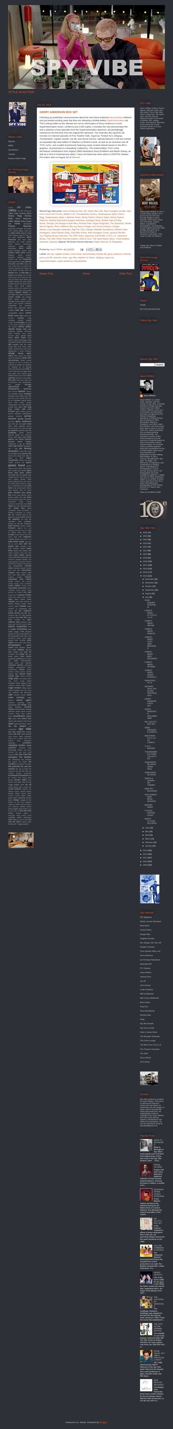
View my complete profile (150, 492)
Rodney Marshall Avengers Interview (66, 220)
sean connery (16, 697)
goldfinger (12, 433)
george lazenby (24, 419)
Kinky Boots (26, 221)
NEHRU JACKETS (158, 1273)
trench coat (12, 782)
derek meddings (25, 351)
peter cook (21, 638)
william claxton (14, 813)
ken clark (17, 506)
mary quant (19, 555)
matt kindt (24, 557)
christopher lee (15, 305)
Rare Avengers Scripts (115, 211)
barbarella (27, 259)
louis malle (27, 532)
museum (21, 595)
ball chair (18, 259)
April (147, 835)
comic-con (27, 316)
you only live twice (19, 820)
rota (21, 690)
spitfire (29, 724)
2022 (145, 547)
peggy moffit (19, 632)
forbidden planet (20, 400)
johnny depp (16, 495)
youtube (24, 822)
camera (11, 292)
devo (16, 356)
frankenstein (12, 405)
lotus (19, 532)
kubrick (11, 513)
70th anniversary (25, 211)
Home (86, 273)
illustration (13, 451)
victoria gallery (20, 795)
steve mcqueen (25, 736)
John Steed (14, 221)
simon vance (20, 711)
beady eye (27, 264)
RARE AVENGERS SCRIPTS (151, 730)
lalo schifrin (16, 515)
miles (14, 575)
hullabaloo (27, 446)
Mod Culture (145, 1002)
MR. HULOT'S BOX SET (150, 723)
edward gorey (26, 373)
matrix (10, 557)
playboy (21, 650)
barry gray (12, 262)
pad (17, 622)
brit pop (23, 281)
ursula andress (14, 789)
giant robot (12, 426)
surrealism (27, 743)
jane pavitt (22, 470)
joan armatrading (14, 486)
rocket (18, 685)
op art (24, 613)
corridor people (24, 320)
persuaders (15, 636)
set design (22, 705)
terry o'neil (27, 752)
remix (29, 667)
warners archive (26, 804)
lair (9, 515)
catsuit (16, 299)
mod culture (25, 579)
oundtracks (12, 617)
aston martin (25, 248)
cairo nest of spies (25, 290)
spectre (20, 721)
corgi (29, 318)
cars (13, 294)
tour (29, 780)
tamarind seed (25, 748)
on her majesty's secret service (19, 612)
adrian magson (13, 235)
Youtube (11, 154)
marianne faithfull (19, 548)
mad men (18, 537)
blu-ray (50, 254)
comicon (11, 318)
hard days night (20, 437)
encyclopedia (12, 382)
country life (12, 322)
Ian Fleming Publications (150, 960)
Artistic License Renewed (150, 921)
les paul (24, 519)
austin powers (24, 255)
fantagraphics (13, 389)
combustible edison (16, 313)
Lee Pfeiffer (14, 224)
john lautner (13, 490)
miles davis (21, 575)
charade (11, 301)
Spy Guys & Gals (147, 1028)
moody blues (26, 586)
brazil (21, 279)
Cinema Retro (25, 213)
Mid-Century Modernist (149, 998)
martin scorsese (13, 553)
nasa (10, 599)
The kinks (27, 229)
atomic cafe (26, 251)
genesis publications (23, 413)
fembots (15, 394)
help (16, 439)
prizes (28, 656)
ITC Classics (145, 968)
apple (29, 246)
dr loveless (25, 362)
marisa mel (17, 551)
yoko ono (12, 819)
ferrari (21, 394)
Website (11, 141)
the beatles (25, 757)
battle (18, 264)
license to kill (13, 524)
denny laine (27, 349)
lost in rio (24, 530)
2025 (145, 536)
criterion (21, 327)
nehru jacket (19, 599)
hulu (9, 448)
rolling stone (26, 688)
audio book (20, 253)
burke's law (18, 288)
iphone (10, 456)
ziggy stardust (23, 824)
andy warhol (26, 242)
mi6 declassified (15, 566)
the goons (12, 762)
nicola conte (26, 604)
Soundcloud (13, 150)
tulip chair (22, 782)
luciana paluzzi (19, 534)
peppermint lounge (14, 634)
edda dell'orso (17, 371)
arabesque (12, 248)
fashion (21, 391)
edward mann (13, 375)
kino (23, 508)
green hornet (25, 433)
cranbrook (21, 325)
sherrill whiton (20, 709)
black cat (28, 270)
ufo (26, 784)
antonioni (11, 246)
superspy (11, 743)
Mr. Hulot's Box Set (93, 211)
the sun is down (22, 769)
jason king (13, 473)
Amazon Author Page (17, 158)
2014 (145, 576)
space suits (12, 721)
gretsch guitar (14, 435)
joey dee (24, 486)
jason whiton (25, 473)
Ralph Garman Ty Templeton (108, 242)
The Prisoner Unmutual (149, 1049)
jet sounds (11, 483)
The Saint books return (104, 238)
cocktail (11, 310)
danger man (21, 329)
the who (25, 771)
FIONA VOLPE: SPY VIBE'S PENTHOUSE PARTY (159, 1355)
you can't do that (22, 819)
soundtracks (19, 716)
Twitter (159, 245)
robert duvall (19, 681)
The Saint (144, 1053)
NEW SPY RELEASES (151, 790)
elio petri (12, 380)
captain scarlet (62, 254)
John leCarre (145, 985)
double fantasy (26, 360)
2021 (145, 551)
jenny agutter (13, 479)
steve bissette (26, 734)
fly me (10, 400)
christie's (28, 303)
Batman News (73, 217)
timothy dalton (20, 780)
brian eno (27, 279)
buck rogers (26, 286)
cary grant (19, 294)
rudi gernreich (25, 692)
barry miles (20, 262)
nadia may (12, 597)
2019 (145, 558)
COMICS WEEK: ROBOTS (150, 631)
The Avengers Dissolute (150, 1036)
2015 (145, 572)
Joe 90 (143, 981)
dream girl (11, 369)
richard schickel (25, 676)
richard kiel (13, 674)
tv (27, 782)
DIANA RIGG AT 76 (150, 682)
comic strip (18, 316)
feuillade (27, 394)
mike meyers (21, 573)
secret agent (23, 700)
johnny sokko (13, 497)
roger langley (26, 685)
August (148, 593)
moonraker (12, 588)
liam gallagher (24, 521)
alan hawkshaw (18, 237)
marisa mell (26, 551)
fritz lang (27, 407)
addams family (25, 233)
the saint (24, 766)
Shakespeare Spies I (55, 217)
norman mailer (13, 606)
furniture (11, 411)
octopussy (23, 609)
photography (14, 645)
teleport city (22, 750)
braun (17, 279)
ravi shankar (26, 663)
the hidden (23, 762)
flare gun (28, 398)
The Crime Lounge (147, 1041)
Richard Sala (145, 1015)
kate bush (24, 504)
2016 (145, 569)
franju (29, 400)
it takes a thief (19, 457)
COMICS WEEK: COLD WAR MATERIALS (150, 642)
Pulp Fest (144, 1007)
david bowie (20, 338)
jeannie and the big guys (22, 477)
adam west (15, 233)
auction (11, 253)
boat (15, 275)
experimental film (19, 387)
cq (26, 322)
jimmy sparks (20, 483)
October (148, 586)
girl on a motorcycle (22, 428)
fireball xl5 (101, 254)
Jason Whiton (149, 396)
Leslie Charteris (146, 990)
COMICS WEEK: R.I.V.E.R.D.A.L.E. (151, 614)
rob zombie (23, 679)
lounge (11, 534)
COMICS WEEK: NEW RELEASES (151, 655)
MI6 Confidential (147, 994)
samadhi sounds (20, 695)
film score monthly (18, 398)
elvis (26, 380)
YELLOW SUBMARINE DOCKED (159, 1248)
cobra (29, 308)
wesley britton (25, 806)
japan (29, 470)
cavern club (26, 299)
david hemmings (20, 340)
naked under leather (24, 597)
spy (9, 726)
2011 (145, 858)
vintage (16, 800)
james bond (16, 465)
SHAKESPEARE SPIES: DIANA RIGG (150, 765)
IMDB (10, 146)
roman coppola (14, 690)
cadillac (16, 290)
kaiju (21, 502)
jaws (10, 475)
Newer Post (46, 273)
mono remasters (25, 584)
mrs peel (27, 592)
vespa (17, 793)
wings (18, 815)
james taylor (18, 468)
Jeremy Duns (145, 977)
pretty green (13, 656)
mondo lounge (13, 584)
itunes (21, 460)
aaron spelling (13, 231)
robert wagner (21, 683)
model (10, 581)
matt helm (16, 557)
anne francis (14, 244)
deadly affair (12, 347)
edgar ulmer (16, 373)
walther (17, 804)
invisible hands (16, 454)
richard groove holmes (23, 672)
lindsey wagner (26, 526)
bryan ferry (13, 286)
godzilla (21, 430)
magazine (27, 537)
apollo (21, 246)
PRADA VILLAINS (158, 1166)
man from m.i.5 (25, 539)
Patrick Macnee (19, 226)
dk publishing (17, 358)
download (11, 362)
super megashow (24, 741)
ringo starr (13, 678)
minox (29, 575)
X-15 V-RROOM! (150, 747)
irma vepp (17, 456)
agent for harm (24, 235)
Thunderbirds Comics (86, 214)
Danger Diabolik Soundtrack (99, 229)
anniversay (27, 244)
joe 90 (49, 257)
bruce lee (18, 284)
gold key (28, 430)
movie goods (21, 590)
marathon (23, 546)
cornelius (11, 320)
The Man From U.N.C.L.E (150, 1045)
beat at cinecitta (22, 266)
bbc (21, 264)
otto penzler (26, 615)
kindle (16, 508)
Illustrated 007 (146, 964)
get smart (27, 424)
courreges (20, 322)
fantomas (27, 389)
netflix (29, 599)
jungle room (23, 499)
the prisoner (14, 766)
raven (17, 663)
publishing (20, 659)
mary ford (23, 553)
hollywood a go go (16, 444)
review (21, 669)
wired (29, 815)
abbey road (23, 231)
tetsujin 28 (11, 754)
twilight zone (19, 784)
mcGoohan (21, 562)
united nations (13, 787)
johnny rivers (26, 495)
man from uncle (16, 541)
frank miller (13, 402)
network (57, 257)
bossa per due (26, 277)
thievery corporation (23, 773)
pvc (9, 661)
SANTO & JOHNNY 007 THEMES (150, 781)
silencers (11, 711)
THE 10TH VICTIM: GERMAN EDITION (158, 1327)
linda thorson (14, 526)
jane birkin (27, 468)
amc (17, 242)
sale (10, 694)
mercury (19, 564)
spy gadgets (20, 726)
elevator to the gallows (23, 378)
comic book (76, 254)
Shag (142, 1019)
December (149, 579)
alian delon (22, 240)
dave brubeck (14, 333)
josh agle (22, 497)
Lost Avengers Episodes (59, 229)
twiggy (10, 784)
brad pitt (11, 279)
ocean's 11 (13, 609)
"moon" (10, 207)
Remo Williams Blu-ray (65, 226)
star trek (17, 734)
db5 (9, 344)
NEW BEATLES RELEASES (159, 1382)
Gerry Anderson (146, 955)
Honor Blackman (23, 219)
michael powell (19, 568)
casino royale (14, 297)
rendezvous (12, 669)
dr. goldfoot (27, 365)
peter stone (18, 643)
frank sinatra (25, 402)
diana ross (22, 356)
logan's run (22, 528)
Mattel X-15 (69, 214)
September (150, 590)
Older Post (125, 273)
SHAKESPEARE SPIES (150, 773)
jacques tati (19, 462)
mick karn (16, 570)
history (28, 441)
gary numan (20, 411)
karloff (18, 504)
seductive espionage (16, 703)
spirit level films (20, 724)
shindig (28, 709)
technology (12, 750)
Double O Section (147, 947)
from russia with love (19, 409)
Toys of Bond (145, 1058)
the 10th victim (22, 754)
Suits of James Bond (148, 1032)
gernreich (11, 421)
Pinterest (147, 247)
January (148, 846)
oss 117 (18, 615)
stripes (10, 738)
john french (27, 488)
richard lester (25, 674)
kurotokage (18, 513)
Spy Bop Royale (146, 1023)
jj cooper (28, 483)
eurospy (28, 384)
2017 (145, 565)
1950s (28, 207)
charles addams (20, 301)
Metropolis (27, 224)
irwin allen (26, 456)
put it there (27, 659)
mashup (28, 555)
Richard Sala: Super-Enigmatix (94, 223)
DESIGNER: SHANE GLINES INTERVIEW (159, 1192)
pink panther (20, 647)
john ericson (17, 488)
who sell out (15, 811)
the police (28, 764)
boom (25, 275)
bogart (20, 275)
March (148, 839)
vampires (25, 789)
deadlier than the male (22, 344)
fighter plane (24, 396)
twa (30, 782)
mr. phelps (18, 592)
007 (19, 207)
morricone (22, 588)
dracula (28, 367)
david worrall (26, 342)
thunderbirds (80, 261)
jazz (14, 475)
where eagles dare (15, 809)
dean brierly (22, 347)
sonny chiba (20, 713)
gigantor (22, 426)
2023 (145, 543)
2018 (145, 561)
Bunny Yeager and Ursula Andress (94, 226)
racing (10, 663)
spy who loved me (16, 732)
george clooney (15, 416)
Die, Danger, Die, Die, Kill (150, 943)
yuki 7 (15, 824)
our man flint (21, 617)
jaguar (28, 462)
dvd (27, 369)
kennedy (23, 506)
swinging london (16, 745)
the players (20, 764)
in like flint (23, 451)
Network (76, 157)
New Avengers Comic (98, 232)
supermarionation (48, 261)
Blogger (103, 1422)
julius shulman (13, 499)
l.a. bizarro (27, 513)
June (147, 828)
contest (21, 318)
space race (26, 718)
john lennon (14, 492)
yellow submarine (24, 817)
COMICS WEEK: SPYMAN (150, 664)
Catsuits (53, 242)
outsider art (19, 620)
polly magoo (13, 652)
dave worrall (21, 336)
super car (109, 257)
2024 (145, 540)
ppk (30, 654)
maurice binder (21, 559)
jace (26, 460)
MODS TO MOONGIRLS (159, 1142)
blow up (18, 273)
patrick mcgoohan (17, 626)
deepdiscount (18, 349)
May (147, 831)
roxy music (27, 690)
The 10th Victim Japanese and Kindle (87, 235)
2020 (145, 554)
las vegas (16, 517)
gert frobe (11, 424)
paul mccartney (19, 629)
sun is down (18, 738)
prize (22, 656)
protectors (12, 659)
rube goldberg (13, 692)
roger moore (14, 687)
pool (21, 652)
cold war (19, 310)
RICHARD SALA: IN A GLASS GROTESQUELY (150, 690)
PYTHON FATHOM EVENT (150, 813)
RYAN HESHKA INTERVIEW (150, 603)
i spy (15, 448)
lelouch (28, 517)
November (149, 583)
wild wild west (25, 811)
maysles (15, 562)
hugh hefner (18, 446)
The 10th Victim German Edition (62, 238)
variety (17, 791)
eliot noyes (20, 380)
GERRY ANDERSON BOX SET (150, 702)
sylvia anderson (65, 261)
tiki (30, 775)
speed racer (27, 721)
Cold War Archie (78, 232)
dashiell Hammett (24, 331)
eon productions (24, 382)
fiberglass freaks (13, 396)
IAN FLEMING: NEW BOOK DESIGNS (151, 798)
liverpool (11, 528)
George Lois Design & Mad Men (62, 223)
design (11, 353)
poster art (23, 654)
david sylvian (16, 342)
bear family (12, 266)
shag (29, 705)
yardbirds (11, 817)
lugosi (10, 537)
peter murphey (20, 640)
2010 (145, 861)
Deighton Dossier (147, 938)
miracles (11, 577)
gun (22, 435)
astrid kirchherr (14, 251)
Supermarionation (116, 120)
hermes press (15, 441)
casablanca (27, 294)
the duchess (26, 759)
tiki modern (12, 778)
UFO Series (145, 1062)
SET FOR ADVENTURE (150, 309)
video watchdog (19, 798)
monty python (14, 586)
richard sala (13, 676)
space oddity (16, 718)
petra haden (27, 643)
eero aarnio (23, 375)
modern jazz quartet (23, 581)
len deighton (14, 519)
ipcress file (26, 453)
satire (29, 695)
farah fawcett (12, 391)
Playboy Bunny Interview (56, 235)
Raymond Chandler (15, 229)
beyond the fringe (22, 268)
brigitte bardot (13, 281)
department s (13, 351)
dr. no (21, 367)
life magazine (26, 524)
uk (30, 784)
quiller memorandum (22, 661)
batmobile (12, 264)
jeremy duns (26, 479)
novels (23, 606)
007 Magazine (146, 917)
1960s (12, 210)
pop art (27, 652)
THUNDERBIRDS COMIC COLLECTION (151, 755)
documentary (116, 117)
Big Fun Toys (78, 229)
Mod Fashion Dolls (61, 232)
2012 (145, 854)
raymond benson (15, 665)
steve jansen (13, 736)
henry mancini (25, 439)
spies (11, 723)
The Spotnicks (117, 223)
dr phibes (18, 365)
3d (18, 211)
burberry (11, 288)
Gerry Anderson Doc (73, 211)
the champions (14, 759)
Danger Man (145, 934)
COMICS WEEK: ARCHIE (149, 623)
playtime (28, 650)
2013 (145, 850)
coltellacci (28, 310)
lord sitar (18, 530)
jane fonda (12, 470)
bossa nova (17, 277)
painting (23, 622)
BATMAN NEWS (149, 806)
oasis (29, 606)
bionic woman (18, 270)
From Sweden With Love (150, 951)
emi (30, 380)
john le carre (25, 490)
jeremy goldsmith (14, 481)
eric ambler (14, 384)
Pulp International (147, 1011)
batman (28, 261)
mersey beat (27, 564)
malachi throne (14, 539)
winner (24, 815)
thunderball (12, 775)
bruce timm (27, 284)
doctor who (26, 358)
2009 (145, 865)
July (147, 597)
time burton (22, 778)
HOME (143, 305)
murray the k (12, 595)
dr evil (18, 362)
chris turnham (19, 303)
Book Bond (144, 926)
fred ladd (21, 405)
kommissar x (26, 510)
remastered (20, 667)
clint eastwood (20, 308)
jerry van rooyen (25, 481)
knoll (18, 510)
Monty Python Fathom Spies (95, 217)
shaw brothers (14, 707)
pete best (24, 636)
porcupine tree (13, 654)
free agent (18, 407)
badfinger (20, 257)
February (149, 842)
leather (22, 517)
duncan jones (21, 369)
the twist (18, 771)
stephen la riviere (86, 257)
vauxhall (22, 791)
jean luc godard (22, 475)
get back (19, 424)
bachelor (11, 257)
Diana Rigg (15, 216)
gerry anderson (115, 254)
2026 (145, 532)
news (64, 257)
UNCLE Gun (85, 238)
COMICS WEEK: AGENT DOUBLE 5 (150, 673)
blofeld (11, 273)
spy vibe (73, 257)
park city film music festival (22, 624)
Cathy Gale (13, 213)
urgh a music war (25, 787)
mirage (19, 577)
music (28, 594)
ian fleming (25, 448)
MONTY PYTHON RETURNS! (151, 821)
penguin (28, 632)
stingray (99, 257)
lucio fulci (28, 534)
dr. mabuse (13, 367)
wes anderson (13, 806)
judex (29, 497)
